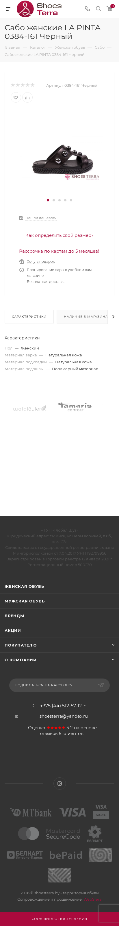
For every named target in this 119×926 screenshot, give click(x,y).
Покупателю (21, 645)
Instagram (59, 783)
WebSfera (92, 899)
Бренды (14, 615)
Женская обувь (24, 586)
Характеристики (29, 317)
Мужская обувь (24, 601)
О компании (21, 659)
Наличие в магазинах (87, 317)
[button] (48, 200)
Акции (13, 630)
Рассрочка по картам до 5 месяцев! (59, 251)
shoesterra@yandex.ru (64, 716)
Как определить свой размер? (59, 235)
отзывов (49, 733)
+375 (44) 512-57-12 (61, 706)
